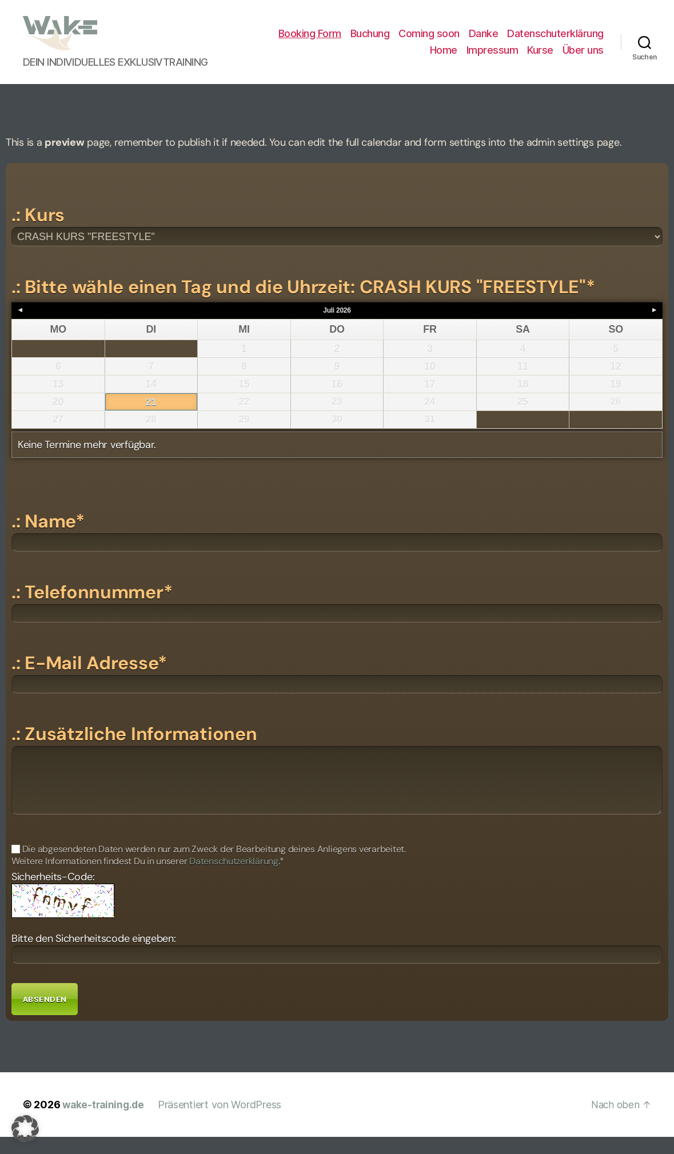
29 (243, 436)
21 (151, 419)
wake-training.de (104, 1122)
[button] (25, 1129)
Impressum (492, 59)
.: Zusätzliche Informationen (134, 751)
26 (615, 419)
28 (151, 436)
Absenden (44, 1016)
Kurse (540, 59)
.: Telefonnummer (91, 609)
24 (429, 419)
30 (337, 436)
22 (243, 419)
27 (58, 436)
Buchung (370, 42)
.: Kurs (38, 232)
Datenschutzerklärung (233, 878)
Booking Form (309, 42)
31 (429, 436)
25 (522, 419)
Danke (483, 42)
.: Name (48, 538)
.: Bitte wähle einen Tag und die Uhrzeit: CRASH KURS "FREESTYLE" (303, 304)
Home (443, 59)
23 (337, 419)
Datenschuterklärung (555, 42)
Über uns (583, 59)
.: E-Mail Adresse (89, 680)
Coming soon (429, 42)
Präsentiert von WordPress (223, 1122)
